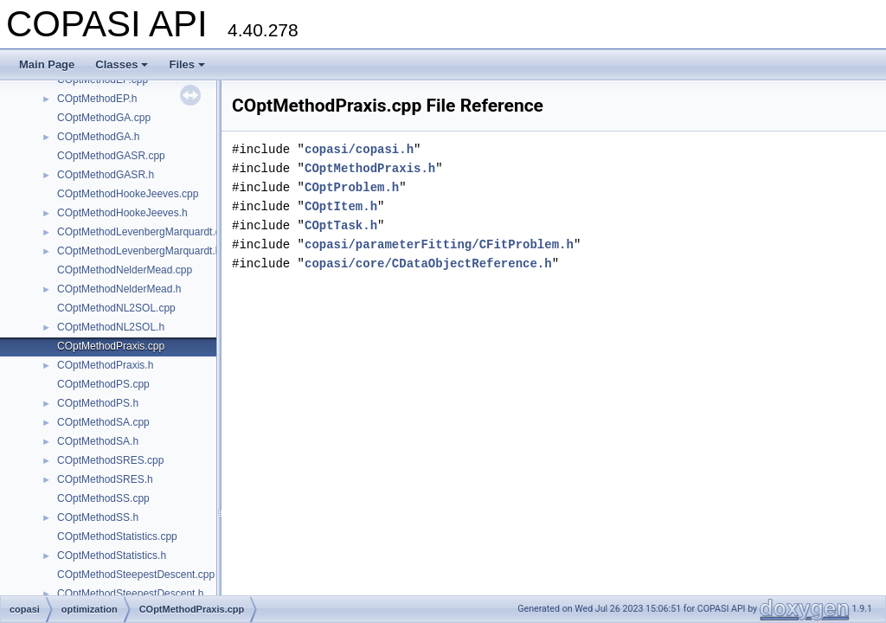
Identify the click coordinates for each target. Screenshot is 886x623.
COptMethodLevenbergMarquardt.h (139, 251)
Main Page (46, 64)
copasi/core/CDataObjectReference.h (428, 263)
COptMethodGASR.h (105, 175)
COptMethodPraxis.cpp (110, 346)
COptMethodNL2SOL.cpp (116, 308)
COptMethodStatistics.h (111, 555)
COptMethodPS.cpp (103, 384)
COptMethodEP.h (97, 99)
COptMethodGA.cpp (104, 118)
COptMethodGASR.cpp (111, 156)
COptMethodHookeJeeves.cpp (127, 194)
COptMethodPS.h (97, 403)
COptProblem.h (352, 187)
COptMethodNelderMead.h (119, 289)
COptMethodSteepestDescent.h (130, 594)
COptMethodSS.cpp (103, 498)
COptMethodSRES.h (105, 479)
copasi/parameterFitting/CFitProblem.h (439, 244)
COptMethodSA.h (97, 441)
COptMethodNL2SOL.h (110, 327)
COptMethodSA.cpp (103, 422)
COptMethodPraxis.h (105, 365)
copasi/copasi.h (359, 149)
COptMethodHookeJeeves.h (122, 213)
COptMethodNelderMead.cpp (124, 270)
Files (187, 64)
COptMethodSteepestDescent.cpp (136, 574)
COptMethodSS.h (97, 517)
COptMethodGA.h (98, 137)
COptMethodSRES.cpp (110, 460)
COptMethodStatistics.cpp (117, 536)
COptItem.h (341, 206)
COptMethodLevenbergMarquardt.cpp (144, 232)
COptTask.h (341, 225)
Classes (121, 64)
